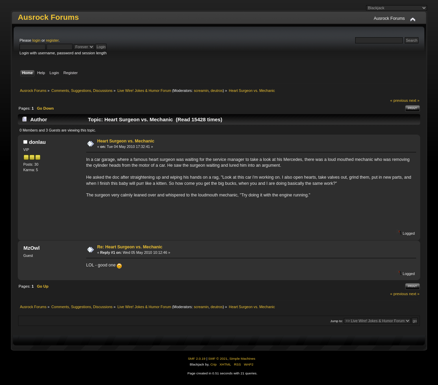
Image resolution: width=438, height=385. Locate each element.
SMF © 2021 (218, 358)
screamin (201, 90)
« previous (399, 100)
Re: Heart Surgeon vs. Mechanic (130, 247)
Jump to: (336, 321)
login (36, 40)
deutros (217, 90)
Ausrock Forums (48, 17)
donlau (37, 142)
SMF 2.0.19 (197, 358)
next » (414, 100)
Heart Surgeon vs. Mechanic (125, 141)
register (52, 40)
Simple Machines (242, 358)
